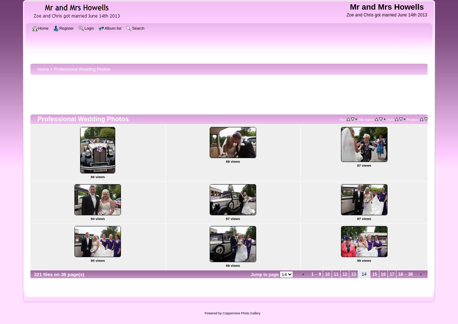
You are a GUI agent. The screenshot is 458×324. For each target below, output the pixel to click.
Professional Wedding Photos (82, 69)
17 (392, 274)
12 (344, 274)
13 (353, 274)
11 (336, 274)
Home (43, 69)
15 (374, 274)
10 (327, 274)
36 (410, 274)
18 (400, 274)
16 (383, 274)
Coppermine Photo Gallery (241, 313)
